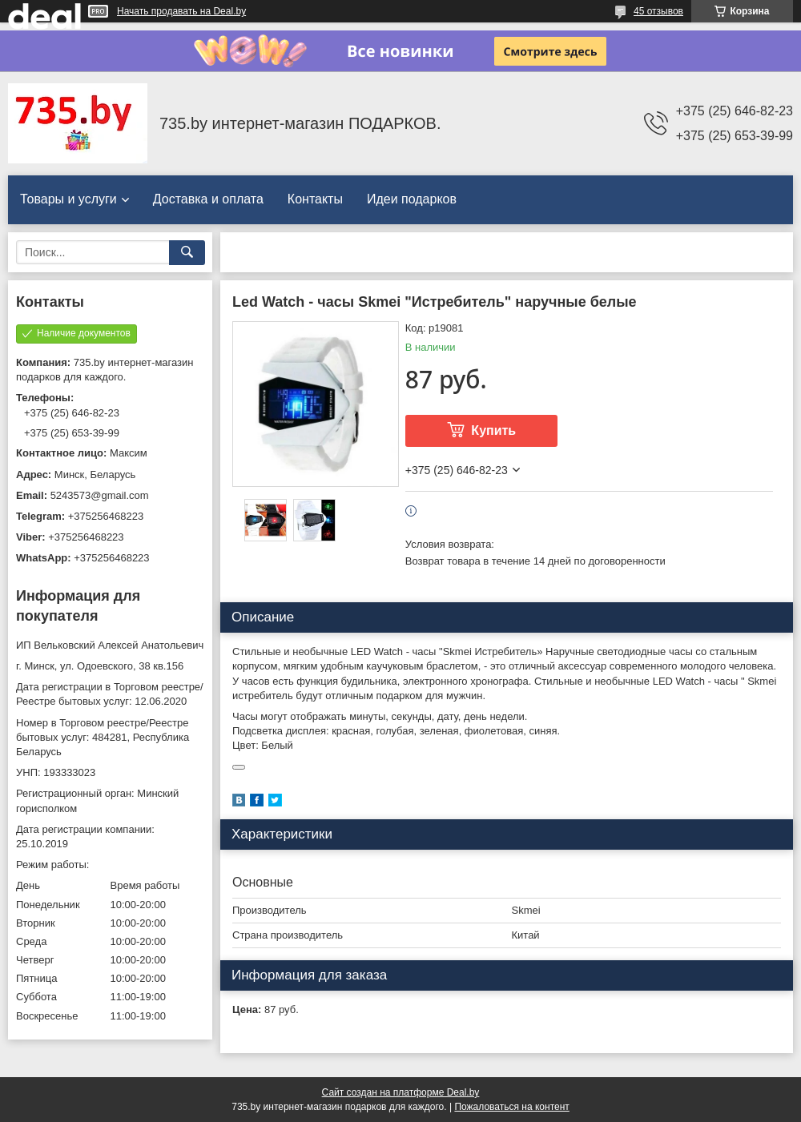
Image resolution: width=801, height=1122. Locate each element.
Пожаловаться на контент (511, 1106)
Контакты (315, 199)
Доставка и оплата (208, 199)
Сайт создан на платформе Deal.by (401, 1092)
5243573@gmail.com (99, 495)
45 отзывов (658, 11)
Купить (493, 430)
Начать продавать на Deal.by (181, 11)
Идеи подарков (412, 199)
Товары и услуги (68, 199)
